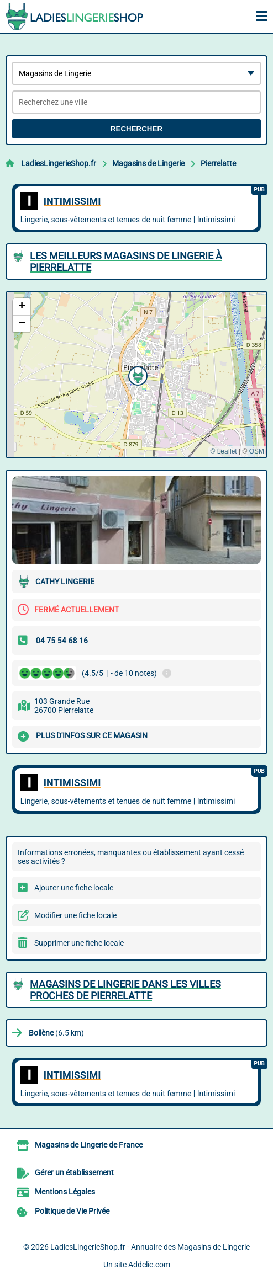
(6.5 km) (56, 1032)
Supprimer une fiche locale (79, 942)
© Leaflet (223, 451)
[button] (136, 374)
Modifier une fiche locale (75, 915)
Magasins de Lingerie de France (89, 1144)
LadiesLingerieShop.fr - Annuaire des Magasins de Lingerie (150, 1246)
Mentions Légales (65, 1191)
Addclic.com (149, 1264)
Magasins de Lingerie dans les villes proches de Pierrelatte (125, 989)
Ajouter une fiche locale (73, 887)
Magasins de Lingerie (148, 163)
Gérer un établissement (74, 1172)
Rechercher (136, 129)
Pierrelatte (218, 163)
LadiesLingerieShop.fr (58, 163)
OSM (256, 451)
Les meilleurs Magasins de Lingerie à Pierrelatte (126, 261)
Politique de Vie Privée (72, 1211)
